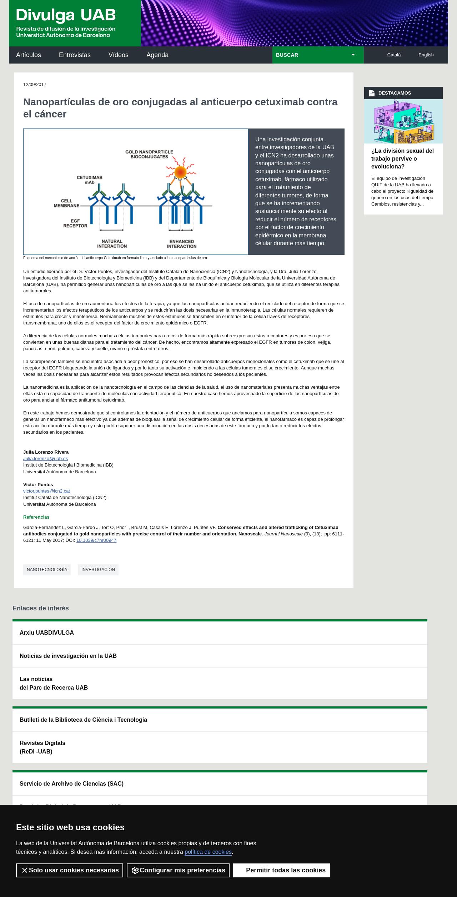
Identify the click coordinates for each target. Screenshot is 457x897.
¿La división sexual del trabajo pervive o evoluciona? (402, 159)
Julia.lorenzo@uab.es (45, 458)
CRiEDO (290, 713)
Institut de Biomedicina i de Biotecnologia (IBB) (398, 709)
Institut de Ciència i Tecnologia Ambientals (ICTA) (396, 673)
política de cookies (208, 852)
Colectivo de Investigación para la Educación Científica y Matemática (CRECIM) (309, 677)
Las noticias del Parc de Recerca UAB (54, 692)
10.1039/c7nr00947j (96, 540)
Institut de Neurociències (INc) (399, 637)
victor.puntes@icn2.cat (46, 491)
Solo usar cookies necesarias (69, 870)
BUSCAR (287, 55)
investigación (98, 569)
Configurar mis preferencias (178, 870)
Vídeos (119, 55)
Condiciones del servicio (139, 794)
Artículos (28, 55)
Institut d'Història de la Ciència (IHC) (309, 637)
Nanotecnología (47, 569)
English (426, 54)
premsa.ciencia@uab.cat (267, 756)
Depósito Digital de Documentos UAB (218, 668)
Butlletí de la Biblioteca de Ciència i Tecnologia (137, 637)
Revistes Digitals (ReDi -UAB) (129, 668)
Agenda (157, 55)
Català (394, 54)
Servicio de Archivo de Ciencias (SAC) (223, 637)
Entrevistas (75, 55)
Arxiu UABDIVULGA (47, 633)
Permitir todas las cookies (281, 870)
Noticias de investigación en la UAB (54, 660)
